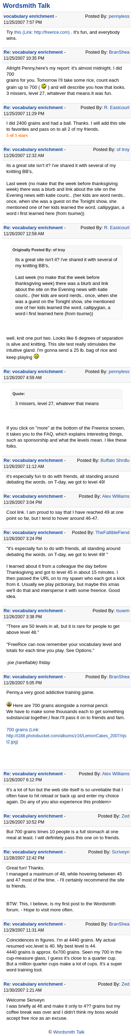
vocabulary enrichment (29, 16)
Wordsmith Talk (26, 5)
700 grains (17, 729)
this (17, 32)
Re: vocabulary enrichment (33, 52)
